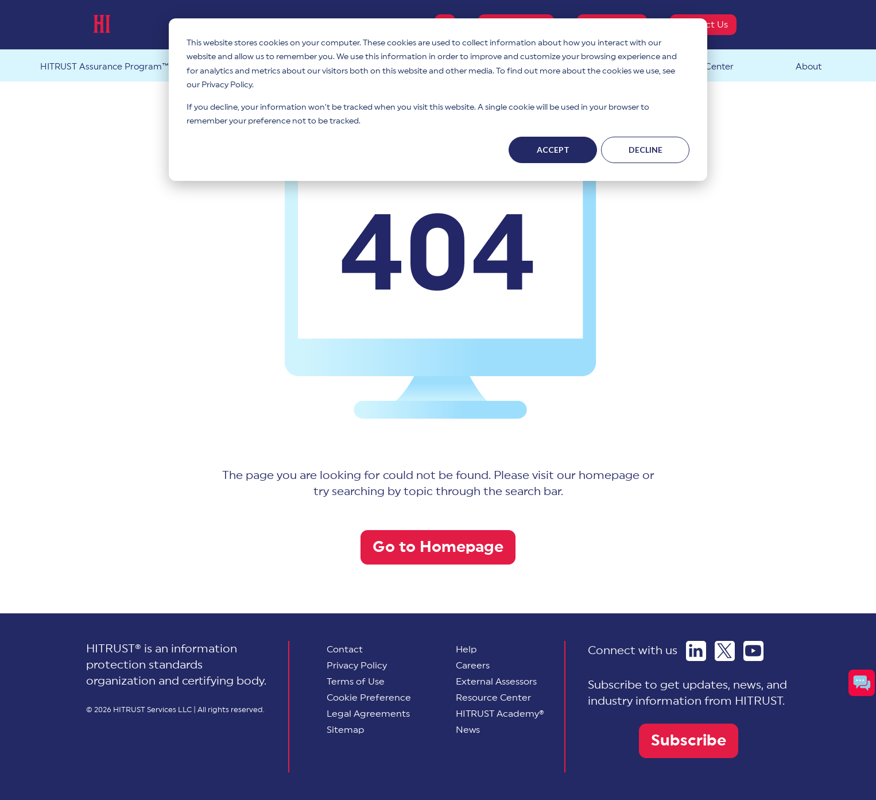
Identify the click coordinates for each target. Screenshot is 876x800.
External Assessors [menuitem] (496, 681)
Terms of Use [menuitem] (356, 681)
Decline (645, 149)
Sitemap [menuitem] (346, 730)
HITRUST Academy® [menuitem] (500, 713)
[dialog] (438, 99)
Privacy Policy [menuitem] (357, 665)
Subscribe (688, 740)
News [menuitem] (468, 730)
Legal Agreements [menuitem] (368, 713)
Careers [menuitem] (473, 665)
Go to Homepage (438, 547)
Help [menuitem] (466, 649)
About (808, 67)
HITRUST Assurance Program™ (104, 67)
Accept (553, 149)
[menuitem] (369, 697)
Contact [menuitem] (345, 649)
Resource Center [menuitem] (493, 697)
